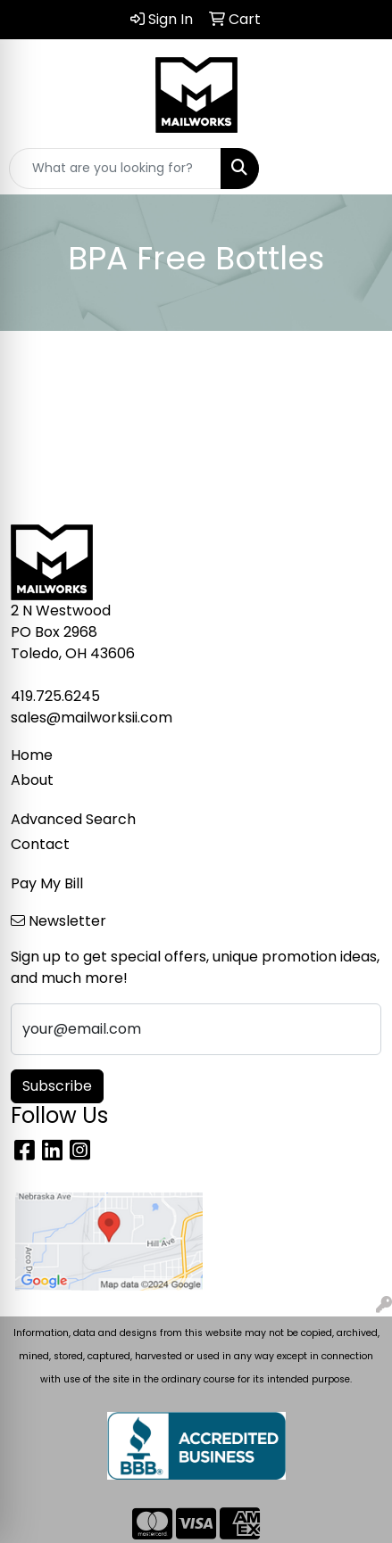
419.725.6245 (55, 696)
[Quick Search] (115, 168)
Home (32, 755)
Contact (40, 844)
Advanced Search (73, 819)
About (32, 780)
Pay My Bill (47, 883)
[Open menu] (356, 168)
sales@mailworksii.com (91, 717)
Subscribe (57, 1086)
